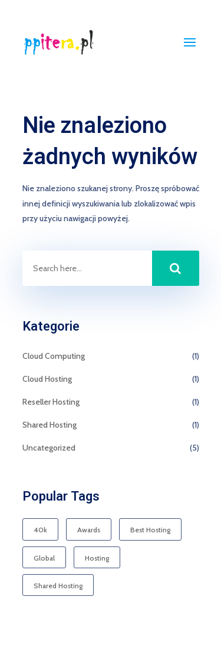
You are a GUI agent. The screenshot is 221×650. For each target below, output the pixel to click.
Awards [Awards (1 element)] (88, 529)
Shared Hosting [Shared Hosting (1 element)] (58, 585)
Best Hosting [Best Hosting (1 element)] (150, 529)
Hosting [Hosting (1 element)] (97, 558)
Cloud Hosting (47, 379)
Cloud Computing (53, 356)
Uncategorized (48, 447)
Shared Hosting (49, 424)
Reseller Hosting (51, 401)
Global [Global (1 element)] (44, 558)
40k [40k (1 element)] (40, 529)
